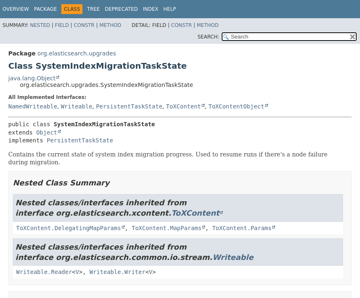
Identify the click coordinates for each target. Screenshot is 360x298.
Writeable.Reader (44, 272)
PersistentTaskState (129, 106)
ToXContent (183, 106)
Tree (93, 9)
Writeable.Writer (117, 272)
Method (110, 25)
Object (46, 132)
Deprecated (121, 9)
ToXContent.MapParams (167, 228)
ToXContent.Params (241, 228)
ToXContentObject (236, 106)
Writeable (76, 106)
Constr (84, 25)
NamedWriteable (32, 106)
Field (62, 25)
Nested (40, 25)
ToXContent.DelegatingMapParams (68, 228)
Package (45, 9)
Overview (15, 9)
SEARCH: (209, 37)
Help (169, 9)
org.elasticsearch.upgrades (76, 53)
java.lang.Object (32, 78)
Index (151, 9)
